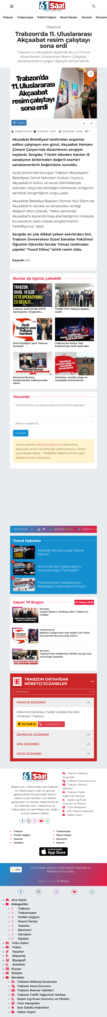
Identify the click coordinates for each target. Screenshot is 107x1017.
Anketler (15, 964)
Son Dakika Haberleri (78, 811)
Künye (13, 969)
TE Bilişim (63, 881)
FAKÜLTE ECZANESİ (31, 702)
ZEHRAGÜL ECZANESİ (33, 734)
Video (13, 947)
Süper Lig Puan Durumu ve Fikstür (40, 999)
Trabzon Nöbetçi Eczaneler (34, 981)
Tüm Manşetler (74, 807)
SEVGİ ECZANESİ (29, 753)
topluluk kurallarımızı (49, 444)
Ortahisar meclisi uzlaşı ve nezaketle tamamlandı (71, 379)
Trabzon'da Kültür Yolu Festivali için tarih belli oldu (72, 345)
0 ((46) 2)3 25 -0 (51, 724)
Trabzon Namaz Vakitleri (32, 990)
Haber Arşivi (72, 814)
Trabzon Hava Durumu (79, 780)
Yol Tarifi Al (27, 724)
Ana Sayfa (16, 900)
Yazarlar (86, 17)
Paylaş (19, 122)
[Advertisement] (53, 498)
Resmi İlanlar (68, 17)
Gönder (20, 433)
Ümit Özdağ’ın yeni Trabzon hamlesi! (30, 345)
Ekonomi (60, 839)
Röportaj (15, 956)
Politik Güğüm (46, 17)
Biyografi (16, 960)
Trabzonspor (25, 17)
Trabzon (8, 17)
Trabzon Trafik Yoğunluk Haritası (38, 994)
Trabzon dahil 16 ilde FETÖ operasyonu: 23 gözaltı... (29, 310)
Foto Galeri (17, 943)
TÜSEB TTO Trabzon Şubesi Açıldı (72, 310)
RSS (16, 869)
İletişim (14, 973)
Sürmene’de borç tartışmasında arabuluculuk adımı (30, 380)
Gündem (16, 842)
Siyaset (59, 842)
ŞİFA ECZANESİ (28, 744)
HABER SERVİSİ (23, 131)
